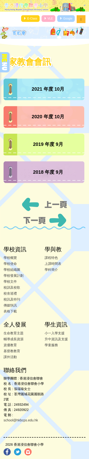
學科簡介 (51, 269)
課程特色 (51, 258)
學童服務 (51, 345)
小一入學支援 (55, 333)
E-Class (30, 18)
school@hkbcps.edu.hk (21, 420)
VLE (48, 18)
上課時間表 (53, 264)
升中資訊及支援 (56, 339)
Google (66, 18)
